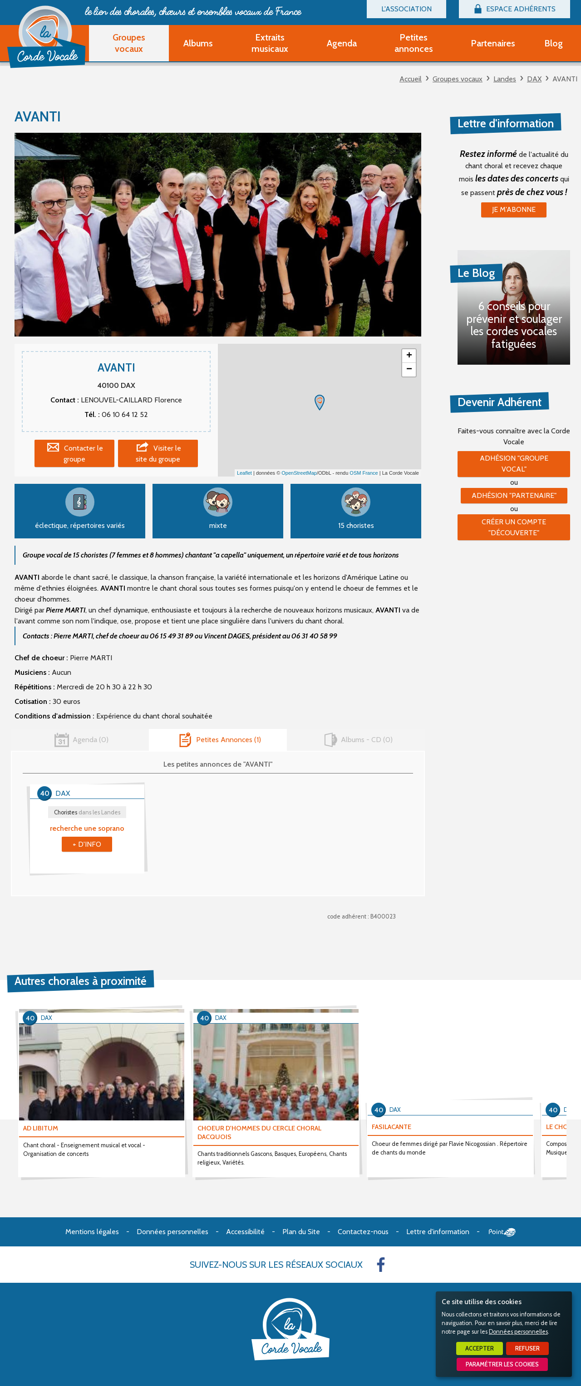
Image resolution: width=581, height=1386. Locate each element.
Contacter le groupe (83, 453)
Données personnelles (518, 1331)
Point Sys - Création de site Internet (502, 1232)
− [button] (409, 370)
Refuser (527, 1348)
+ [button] (409, 356)
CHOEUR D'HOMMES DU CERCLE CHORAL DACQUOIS (259, 1132)
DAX (534, 79)
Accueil (410, 79)
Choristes (87, 812)
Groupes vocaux (458, 79)
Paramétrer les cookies (502, 1364)
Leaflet (244, 473)
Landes (504, 79)
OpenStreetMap (299, 473)
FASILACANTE (391, 1127)
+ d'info (87, 844)
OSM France (364, 473)
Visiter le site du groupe (158, 453)
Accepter (479, 1348)
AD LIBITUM (40, 1128)
